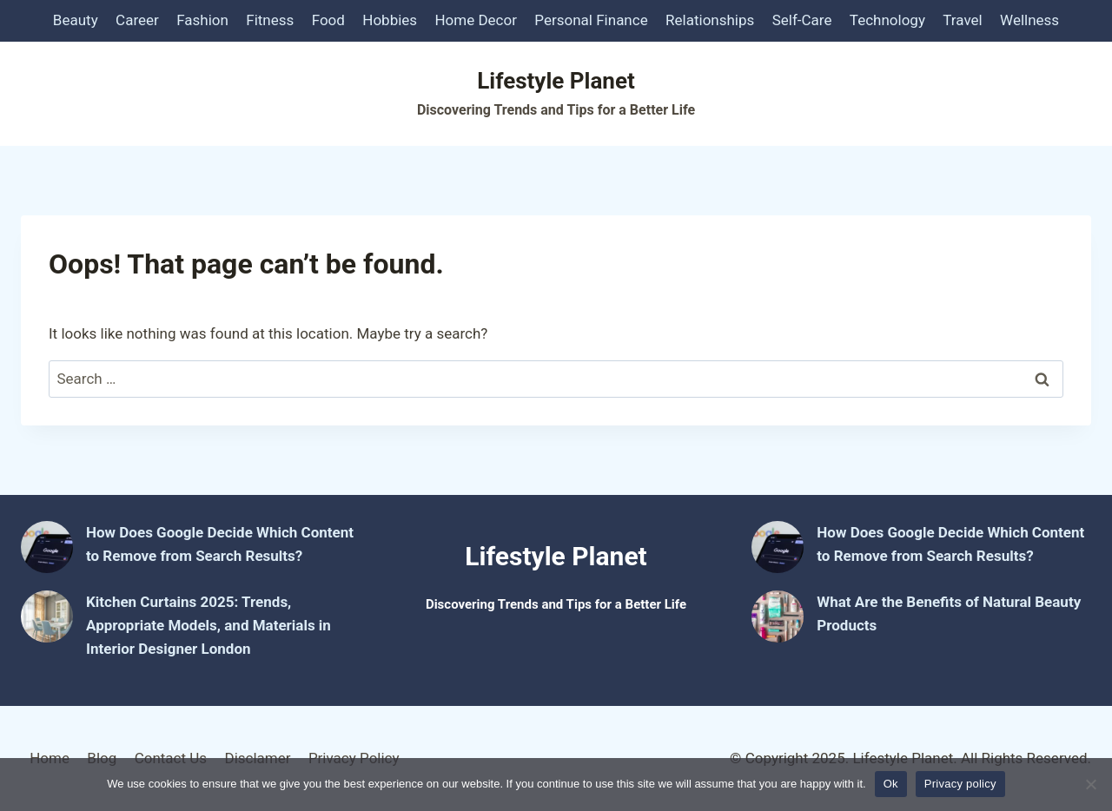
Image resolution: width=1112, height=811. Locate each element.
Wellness (1029, 20)
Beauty (75, 20)
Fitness (270, 20)
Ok (891, 783)
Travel (962, 20)
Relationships (709, 20)
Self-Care (802, 20)
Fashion (202, 20)
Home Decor (475, 20)
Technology (887, 20)
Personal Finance (590, 20)
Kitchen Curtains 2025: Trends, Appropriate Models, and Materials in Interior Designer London (208, 625)
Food (328, 20)
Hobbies (389, 20)
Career (137, 20)
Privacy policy (960, 783)
